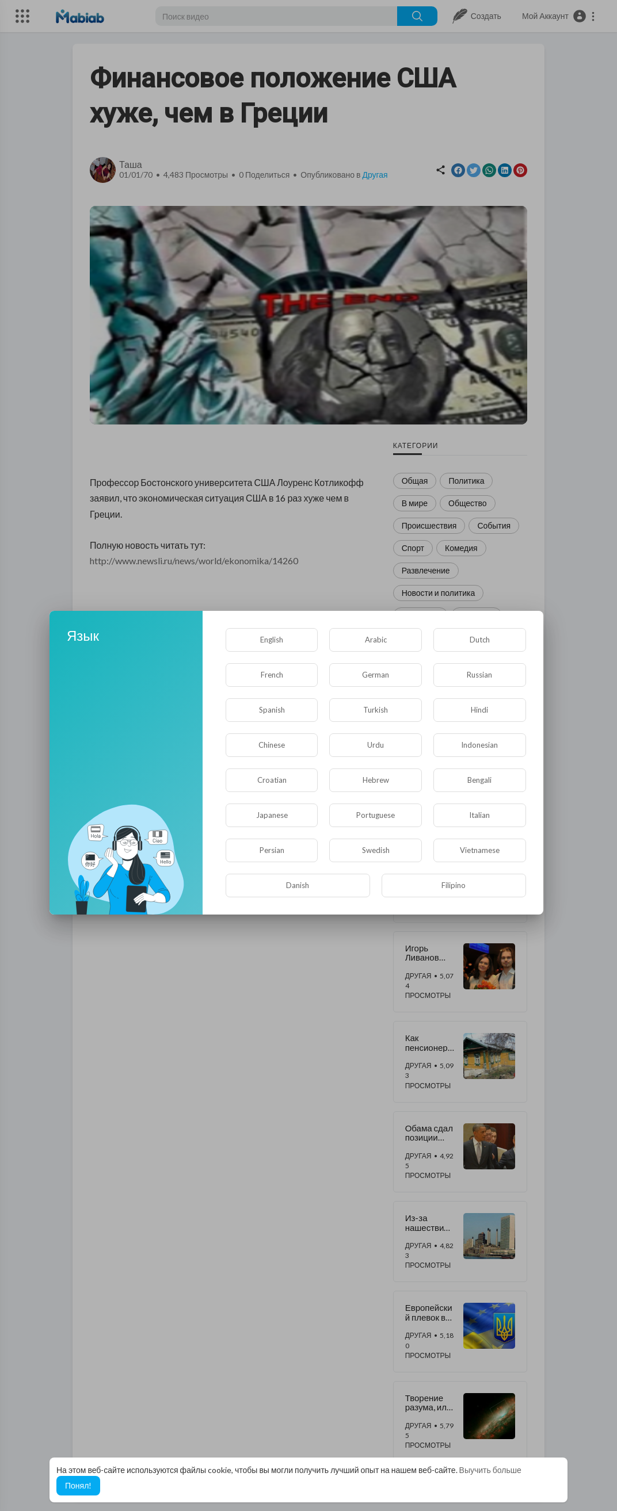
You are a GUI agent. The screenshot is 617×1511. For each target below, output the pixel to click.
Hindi (479, 709)
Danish (297, 885)
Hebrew (376, 780)
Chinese (271, 744)
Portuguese (375, 815)
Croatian (272, 780)
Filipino (453, 885)
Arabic (376, 639)
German (375, 674)
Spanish (272, 709)
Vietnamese (480, 850)
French (272, 674)
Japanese (272, 815)
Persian (272, 850)
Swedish (376, 850)
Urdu (375, 744)
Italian (479, 815)
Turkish (375, 709)
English (271, 639)
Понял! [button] (78, 1485)
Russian (479, 674)
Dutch (480, 639)
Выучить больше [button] (490, 1470)
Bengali (479, 780)
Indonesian (479, 744)
